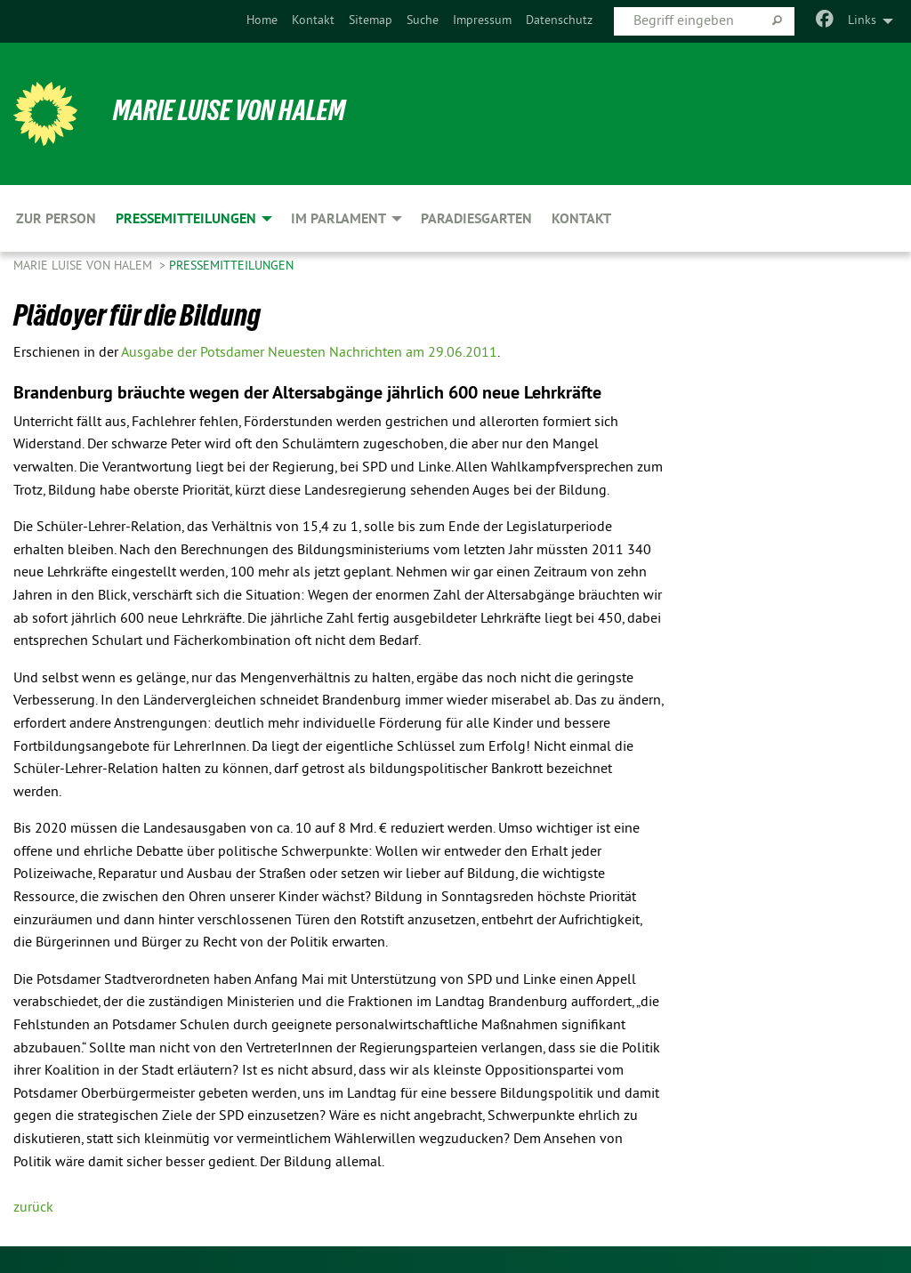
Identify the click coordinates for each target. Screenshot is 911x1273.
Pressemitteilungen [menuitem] (186, 218)
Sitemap (370, 20)
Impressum (482, 20)
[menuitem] (262, 21)
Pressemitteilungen (231, 266)
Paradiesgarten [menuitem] (476, 218)
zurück (33, 1208)
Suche (423, 20)
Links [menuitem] (862, 20)
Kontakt (313, 20)
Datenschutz (559, 20)
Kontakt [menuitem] (581, 218)
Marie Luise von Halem (229, 110)
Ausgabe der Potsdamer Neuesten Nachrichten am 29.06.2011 (309, 353)
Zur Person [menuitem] (56, 218)
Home (262, 20)
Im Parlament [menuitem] (338, 218)
